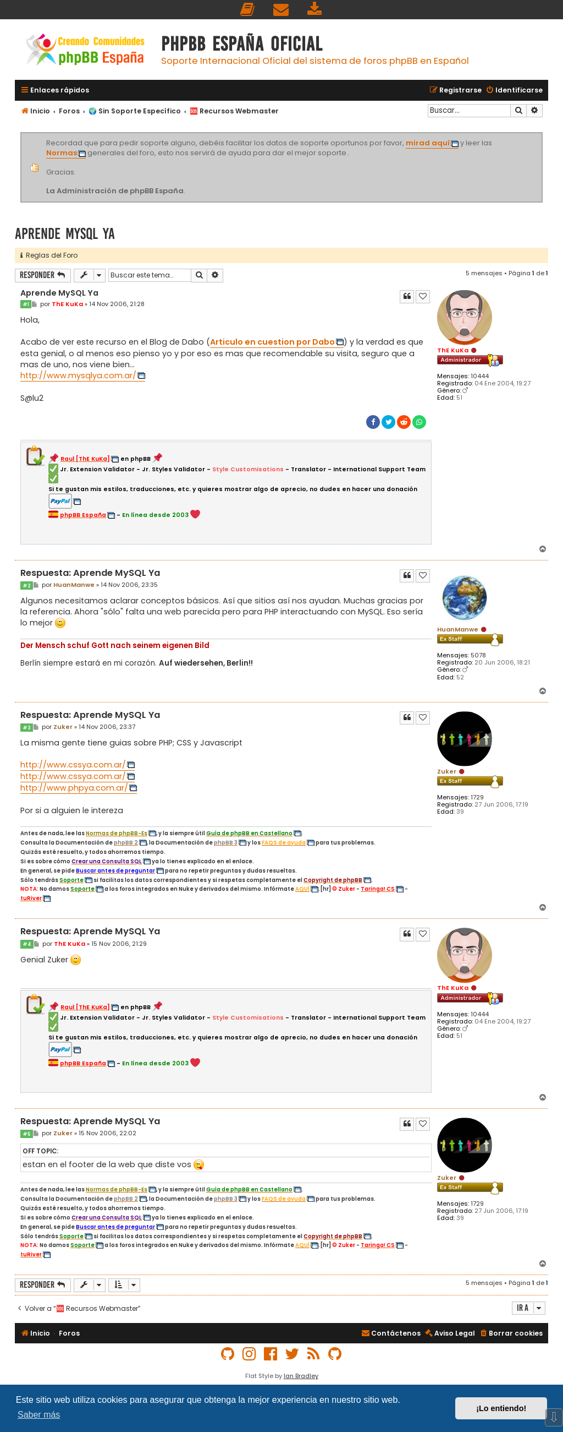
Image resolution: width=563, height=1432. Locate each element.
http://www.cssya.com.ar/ (73, 764)
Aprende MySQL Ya (65, 233)
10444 (480, 376)
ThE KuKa (452, 350)
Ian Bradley (301, 1375)
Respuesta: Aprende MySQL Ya (90, 573)
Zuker (446, 771)
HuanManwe (457, 629)
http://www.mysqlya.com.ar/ (78, 375)
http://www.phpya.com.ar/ (74, 787)
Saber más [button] (39, 1414)
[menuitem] (248, 9)
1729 (477, 797)
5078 (478, 655)
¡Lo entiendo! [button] (501, 1408)
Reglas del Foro (49, 255)
